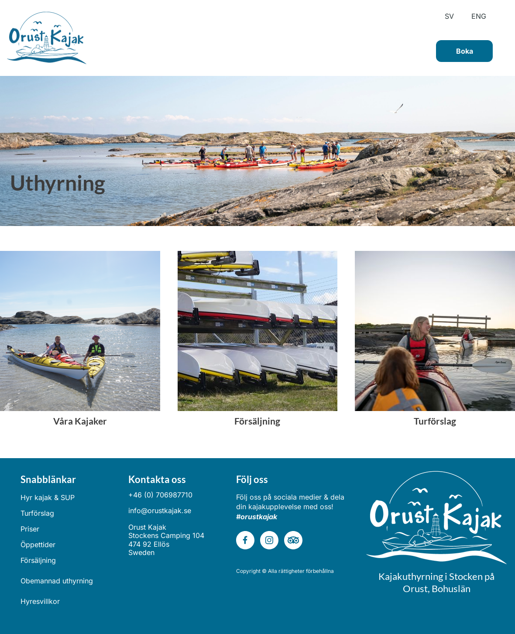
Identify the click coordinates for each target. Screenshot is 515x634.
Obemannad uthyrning (57, 580)
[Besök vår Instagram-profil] (269, 540)
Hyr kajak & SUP (48, 497)
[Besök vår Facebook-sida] (245, 540)
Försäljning (38, 560)
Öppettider (38, 544)
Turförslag (37, 513)
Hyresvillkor (40, 601)
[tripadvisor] (293, 540)
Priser (30, 528)
